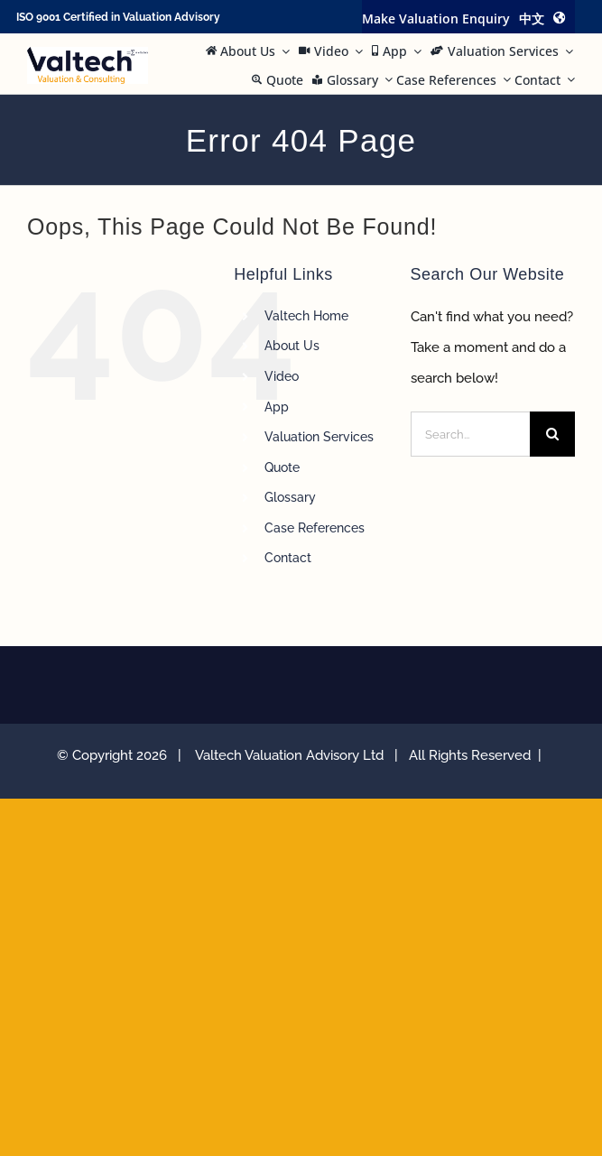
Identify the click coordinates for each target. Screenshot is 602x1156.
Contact (287, 557)
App (276, 407)
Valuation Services (319, 437)
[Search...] (470, 434)
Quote (282, 467)
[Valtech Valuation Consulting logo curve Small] (87, 53)
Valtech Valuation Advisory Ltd (293, 755)
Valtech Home (306, 316)
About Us (292, 345)
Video (281, 376)
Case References (314, 528)
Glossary (290, 497)
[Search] (552, 434)
